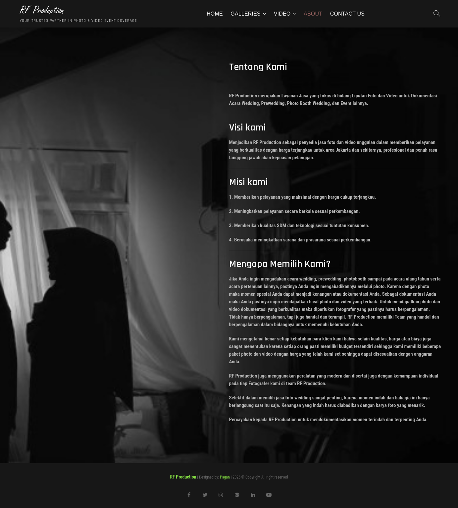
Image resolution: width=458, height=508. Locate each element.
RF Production (42, 10)
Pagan (225, 477)
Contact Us (347, 14)
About (313, 14)
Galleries (245, 14)
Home (215, 14)
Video (282, 14)
